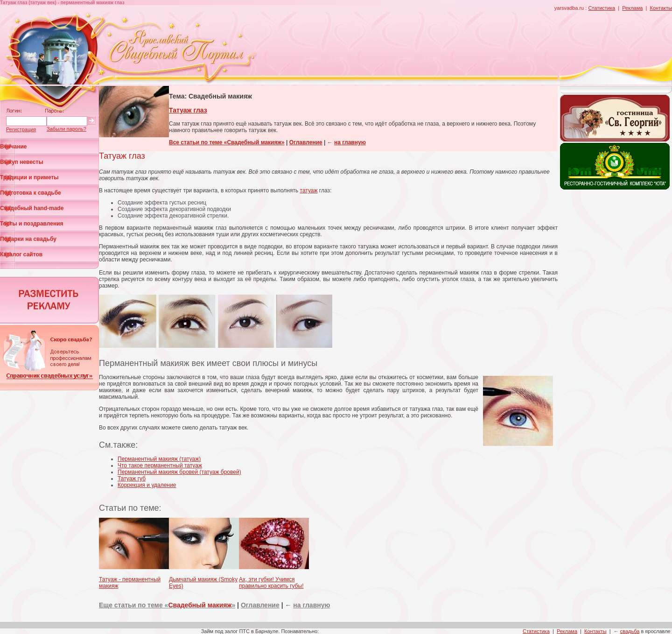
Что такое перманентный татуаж (160, 465)
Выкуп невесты (21, 162)
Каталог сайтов (21, 254)
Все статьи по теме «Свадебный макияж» (227, 142)
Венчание (13, 146)
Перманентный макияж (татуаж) (159, 459)
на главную (350, 142)
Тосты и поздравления (31, 223)
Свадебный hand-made (31, 208)
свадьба (630, 631)
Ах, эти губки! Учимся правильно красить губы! (271, 582)
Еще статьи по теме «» (167, 605)
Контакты (661, 8)
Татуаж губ (132, 478)
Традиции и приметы (29, 177)
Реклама (632, 8)
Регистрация (21, 129)
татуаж (309, 190)
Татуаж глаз (188, 110)
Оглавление (305, 142)
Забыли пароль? (66, 129)
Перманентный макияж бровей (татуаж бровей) (179, 472)
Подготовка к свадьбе (30, 193)
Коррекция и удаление (147, 485)
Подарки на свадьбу (28, 239)
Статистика (601, 8)
